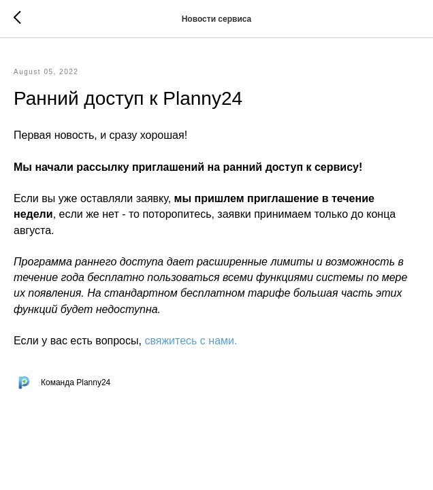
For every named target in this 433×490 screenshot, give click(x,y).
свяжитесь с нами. (190, 340)
